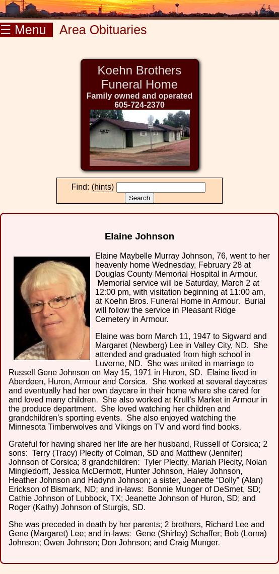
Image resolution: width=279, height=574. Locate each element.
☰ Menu (26, 30)
